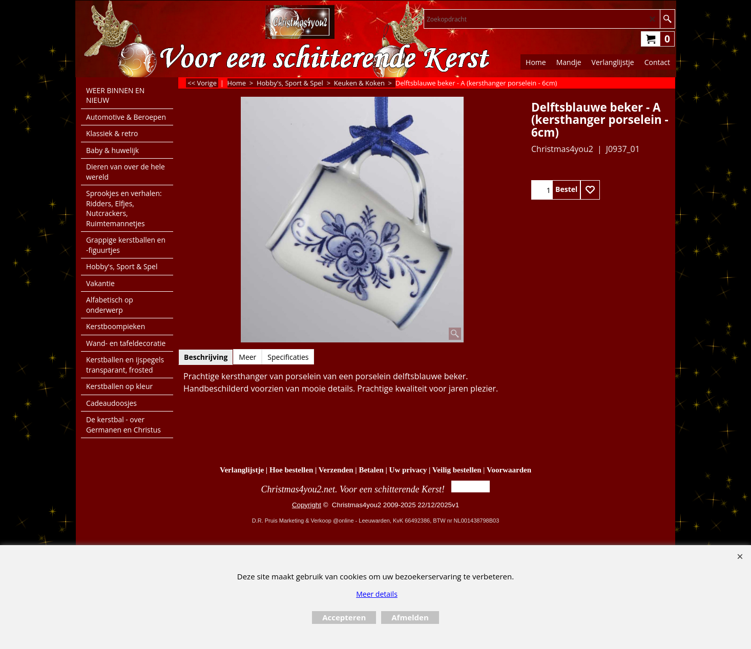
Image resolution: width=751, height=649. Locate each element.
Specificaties (287, 357)
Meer (247, 357)
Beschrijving (205, 357)
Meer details (377, 594)
